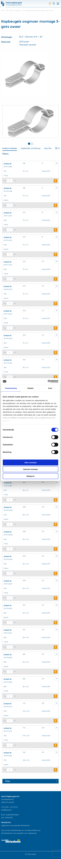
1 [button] (29, 144)
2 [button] (32, 144)
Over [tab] (50, 388)
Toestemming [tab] (11, 388)
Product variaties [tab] (9, 148)
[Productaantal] (10, 181)
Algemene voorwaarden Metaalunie (15, 825)
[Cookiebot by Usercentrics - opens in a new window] (47, 381)
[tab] (29, 143)
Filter (7, 781)
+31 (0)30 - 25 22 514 (9, 807)
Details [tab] (30, 388)
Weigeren (30, 476)
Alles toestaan (30, 462)
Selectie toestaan (30, 469)
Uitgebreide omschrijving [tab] (30, 148)
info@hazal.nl (6, 810)
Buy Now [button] (55, 181)
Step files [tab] (48, 148)
